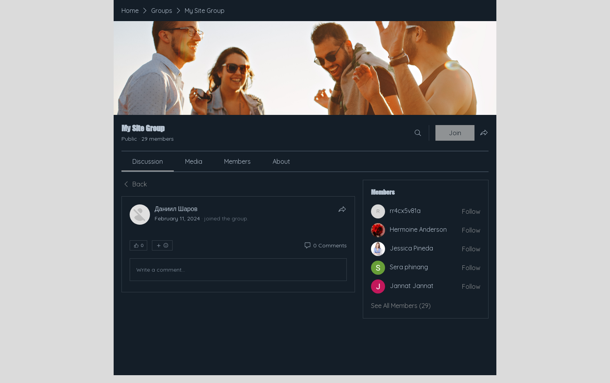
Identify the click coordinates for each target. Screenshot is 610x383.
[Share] (342, 209)
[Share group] (484, 132)
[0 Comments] (325, 246)
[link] (147, 161)
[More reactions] (162, 245)
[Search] (418, 133)
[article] (238, 244)
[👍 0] (138, 245)
